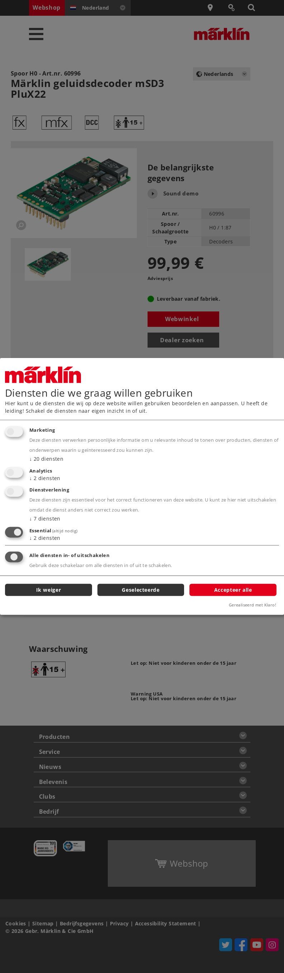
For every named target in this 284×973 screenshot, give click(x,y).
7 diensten (45, 518)
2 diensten (45, 477)
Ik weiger (48, 589)
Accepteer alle (233, 589)
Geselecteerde (140, 589)
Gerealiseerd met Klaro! (252, 604)
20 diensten (46, 458)
